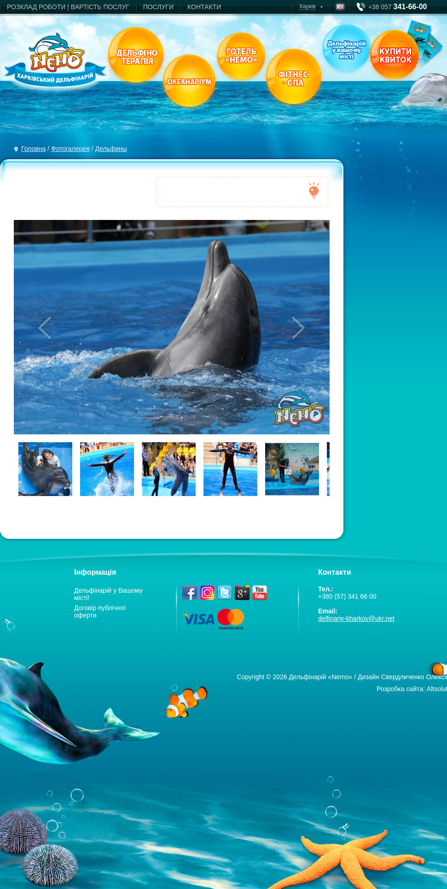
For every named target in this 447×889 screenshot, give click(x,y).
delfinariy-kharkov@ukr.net (356, 618)
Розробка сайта (400, 689)
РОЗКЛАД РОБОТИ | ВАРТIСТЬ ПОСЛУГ (68, 7)
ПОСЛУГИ (158, 7)
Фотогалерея (70, 148)
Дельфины (111, 148)
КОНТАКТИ (204, 7)
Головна (33, 148)
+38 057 (397, 7)
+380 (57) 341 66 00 (347, 596)
